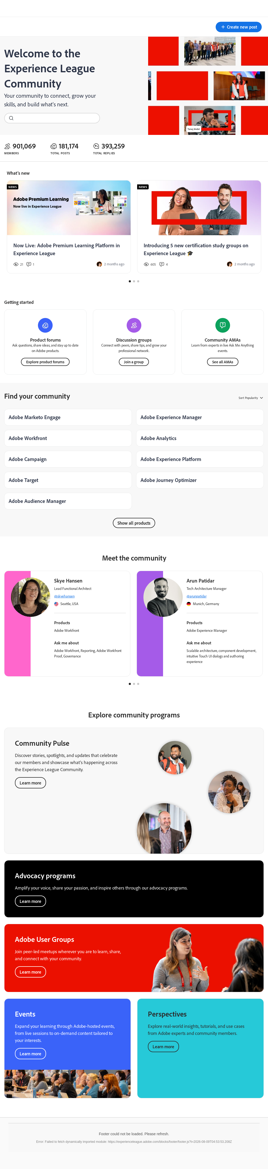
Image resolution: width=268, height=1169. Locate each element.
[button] (239, 27)
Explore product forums (45, 361)
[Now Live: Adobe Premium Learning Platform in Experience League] (69, 227)
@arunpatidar (196, 595)
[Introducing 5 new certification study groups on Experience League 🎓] (199, 227)
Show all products (134, 522)
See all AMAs (222, 361)
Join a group (134, 361)
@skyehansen (64, 595)
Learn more (30, 782)
